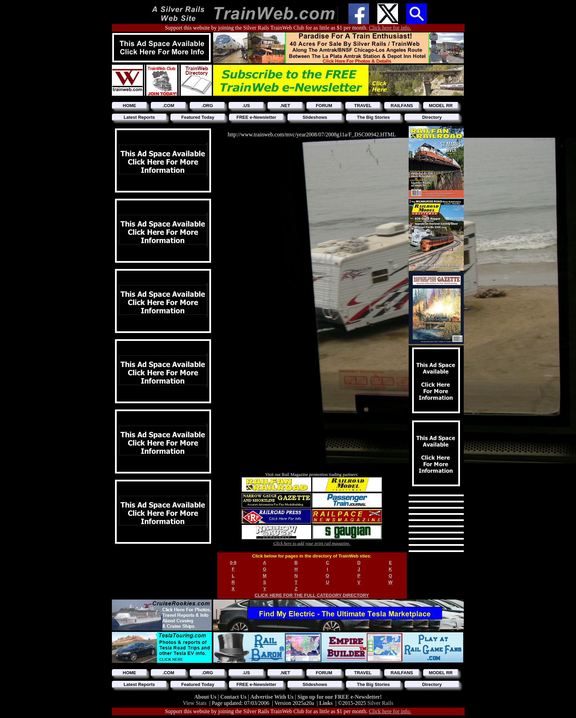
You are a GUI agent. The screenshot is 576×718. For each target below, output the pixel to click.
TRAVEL (362, 105)
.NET (285, 105)
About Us (206, 697)
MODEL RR (440, 105)
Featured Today (197, 117)
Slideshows (315, 117)
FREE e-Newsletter (256, 117)
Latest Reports (139, 117)
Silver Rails (380, 703)
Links (326, 703)
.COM (168, 105)
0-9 (233, 562)
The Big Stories (373, 117)
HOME (129, 105)
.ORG (207, 105)
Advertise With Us (272, 697)
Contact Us (234, 697)
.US (246, 105)
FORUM (324, 105)
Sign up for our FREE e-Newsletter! (339, 697)
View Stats (195, 703)
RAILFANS (402, 105)
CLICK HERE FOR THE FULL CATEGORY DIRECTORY (312, 595)
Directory (432, 117)
